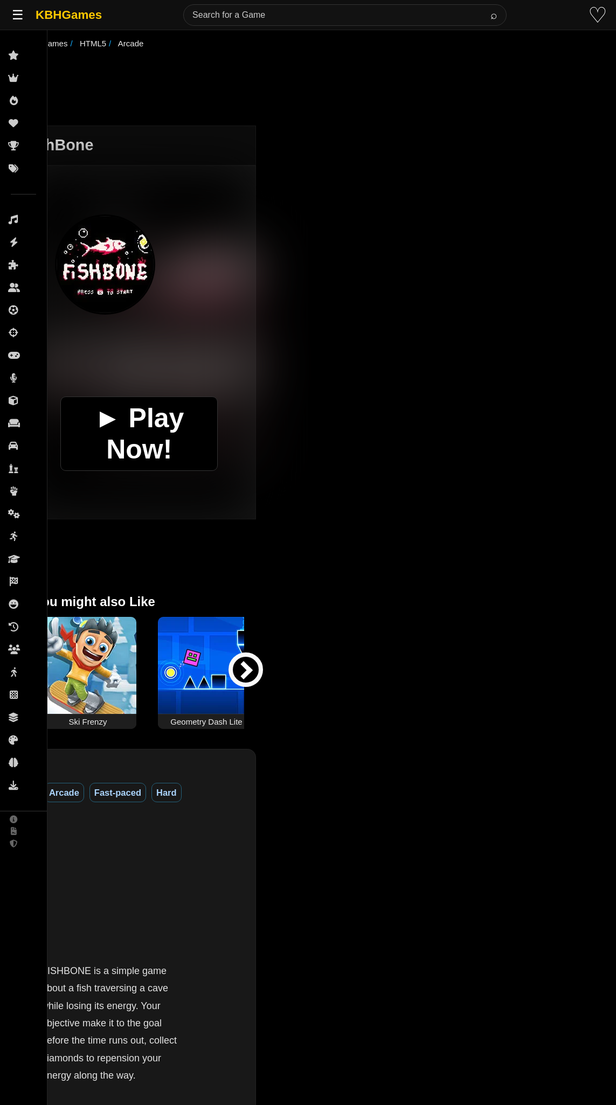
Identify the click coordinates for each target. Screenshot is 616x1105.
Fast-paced (157, 792)
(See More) (172, 983)
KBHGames (69, 15)
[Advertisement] (321, 88)
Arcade (103, 792)
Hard (206, 792)
